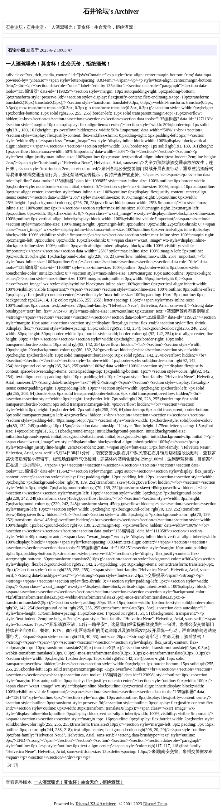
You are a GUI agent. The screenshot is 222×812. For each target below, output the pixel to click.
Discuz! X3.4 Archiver (96, 803)
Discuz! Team (155, 803)
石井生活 (35, 27)
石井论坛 (14, 27)
